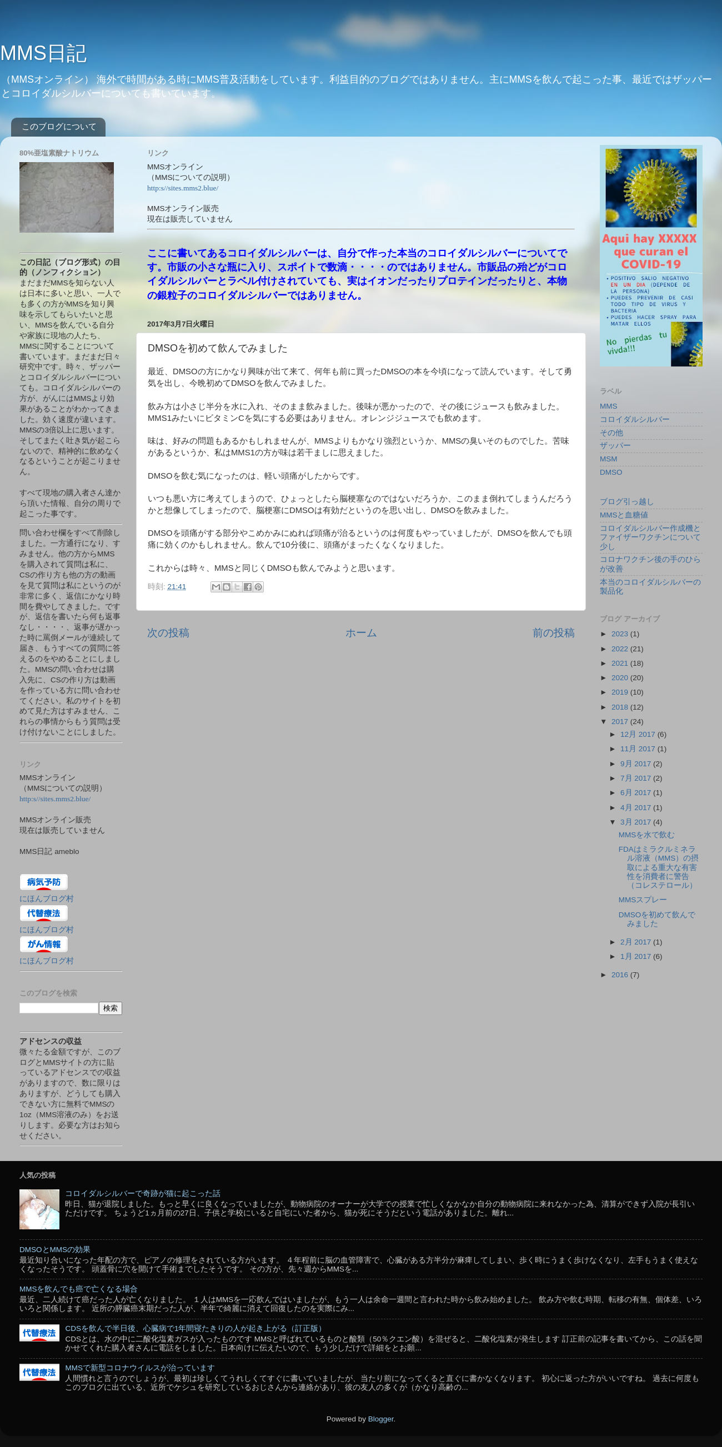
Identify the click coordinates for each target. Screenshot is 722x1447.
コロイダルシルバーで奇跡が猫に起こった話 (142, 1193)
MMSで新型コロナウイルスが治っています (140, 1368)
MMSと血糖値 (624, 515)
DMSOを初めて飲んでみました (657, 919)
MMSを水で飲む (647, 835)
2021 (620, 663)
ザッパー (615, 445)
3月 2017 (636, 822)
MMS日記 (43, 53)
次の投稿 (168, 633)
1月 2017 (636, 956)
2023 (620, 634)
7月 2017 (636, 778)
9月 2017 (636, 764)
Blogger (381, 1419)
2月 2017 (636, 942)
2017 (620, 721)
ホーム (361, 633)
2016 (620, 975)
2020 (620, 678)
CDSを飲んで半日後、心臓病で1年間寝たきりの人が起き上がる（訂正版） (195, 1328)
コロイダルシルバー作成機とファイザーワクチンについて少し (650, 537)
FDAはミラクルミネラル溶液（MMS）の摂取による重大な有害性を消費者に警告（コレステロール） (659, 867)
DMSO (611, 472)
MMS (609, 406)
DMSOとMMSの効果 (55, 1249)
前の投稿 (554, 633)
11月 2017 (639, 749)
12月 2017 (639, 734)
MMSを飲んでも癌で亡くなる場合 (78, 1289)
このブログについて (59, 126)
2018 (620, 707)
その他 (611, 433)
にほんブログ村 (46, 899)
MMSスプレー (643, 900)
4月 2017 (636, 807)
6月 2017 (636, 792)
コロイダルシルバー (635, 419)
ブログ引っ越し (627, 502)
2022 (620, 649)
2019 (620, 692)
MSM (609, 459)
